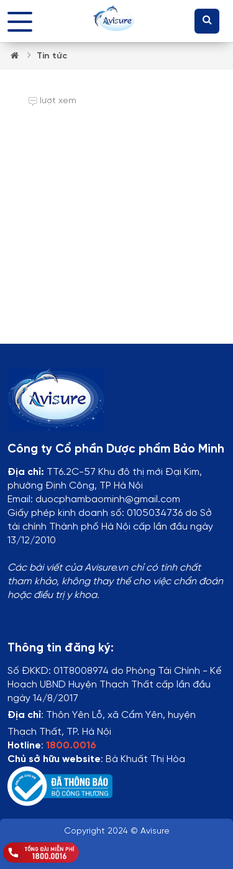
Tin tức (52, 56)
